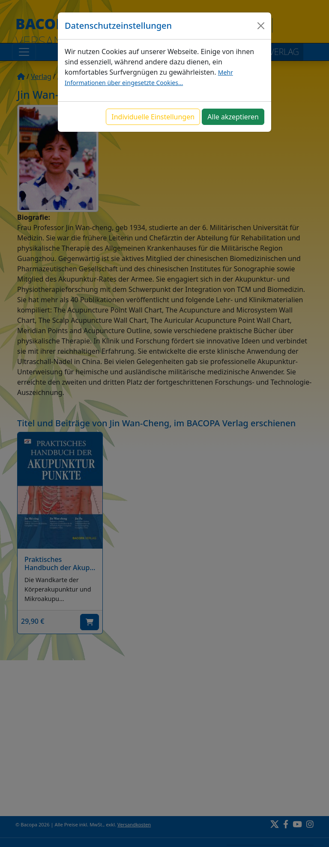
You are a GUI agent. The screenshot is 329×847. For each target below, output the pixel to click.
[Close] (261, 26)
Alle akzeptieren (233, 116)
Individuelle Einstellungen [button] (152, 116)
